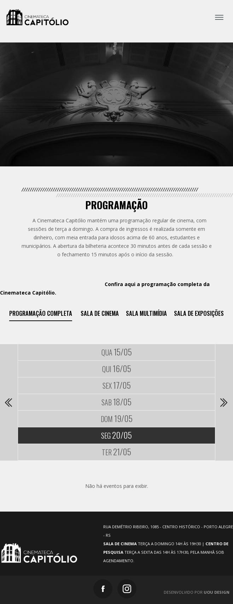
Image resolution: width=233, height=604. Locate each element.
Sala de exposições (199, 313)
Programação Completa (40, 313)
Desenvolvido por (196, 592)
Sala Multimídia (146, 313)
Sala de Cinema (100, 313)
